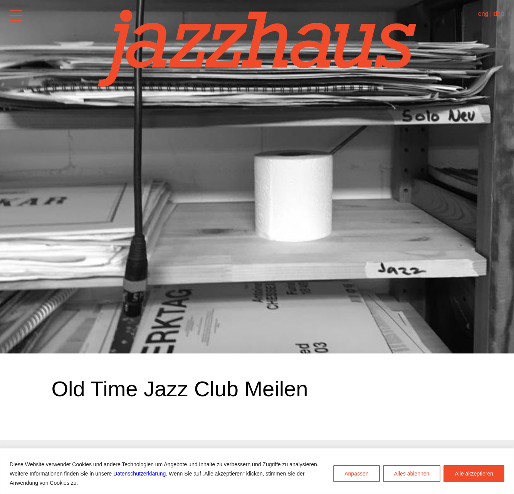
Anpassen (356, 474)
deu (499, 13)
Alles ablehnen (412, 474)
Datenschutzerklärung (139, 474)
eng (483, 13)
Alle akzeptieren (474, 474)
